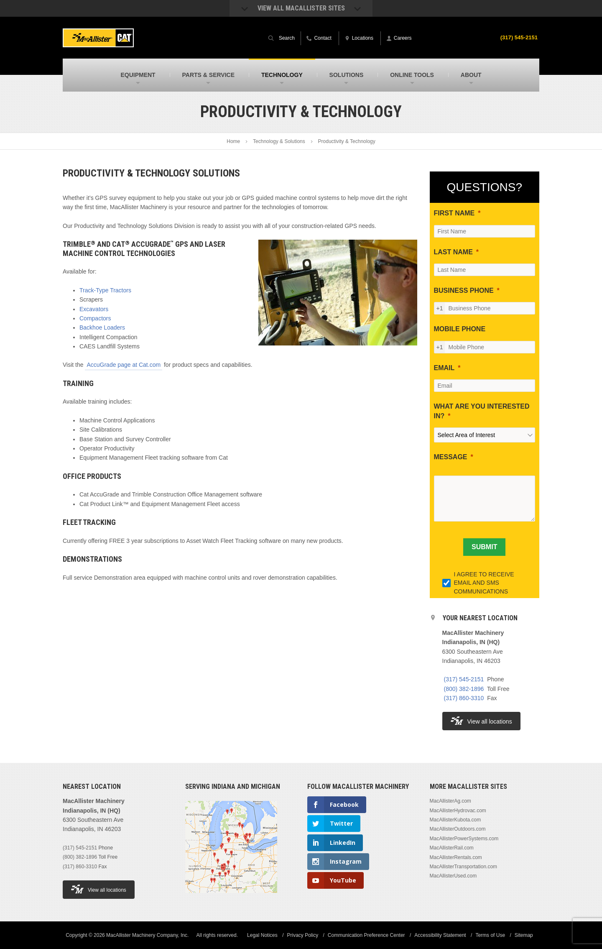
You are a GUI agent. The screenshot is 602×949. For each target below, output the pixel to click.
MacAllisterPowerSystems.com (464, 839)
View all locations (481, 720)
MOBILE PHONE (460, 329)
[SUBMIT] (484, 547)
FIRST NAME (454, 213)
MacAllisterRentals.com (456, 857)
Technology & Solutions (279, 141)
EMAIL (444, 367)
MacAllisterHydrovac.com (458, 810)
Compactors (95, 318)
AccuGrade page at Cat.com (124, 364)
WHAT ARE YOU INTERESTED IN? (482, 411)
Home (233, 141)
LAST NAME (453, 252)
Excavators (93, 309)
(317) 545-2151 (517, 37)
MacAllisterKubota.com (455, 820)
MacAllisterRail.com (452, 848)
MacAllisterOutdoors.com (458, 829)
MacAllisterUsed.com (453, 876)
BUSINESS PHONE (464, 290)
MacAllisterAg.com (450, 801)
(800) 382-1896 (464, 689)
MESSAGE (450, 456)
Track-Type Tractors (105, 290)
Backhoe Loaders (102, 327)
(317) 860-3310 (464, 698)
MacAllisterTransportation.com (463, 867)
